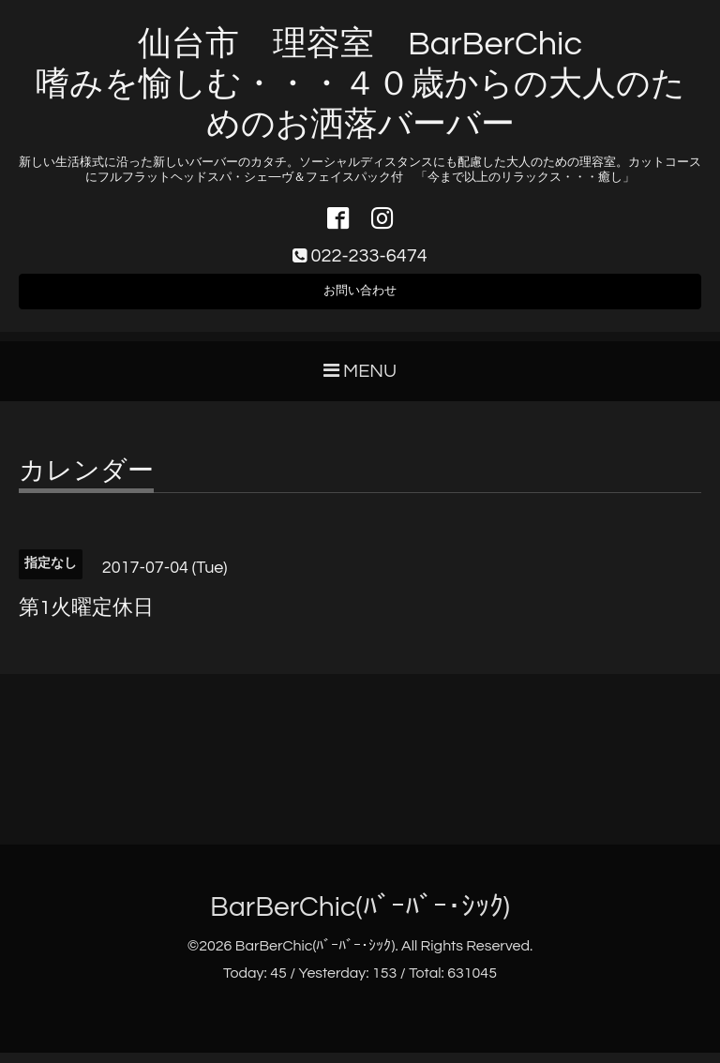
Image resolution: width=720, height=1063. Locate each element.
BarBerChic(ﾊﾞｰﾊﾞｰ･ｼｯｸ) (360, 918)
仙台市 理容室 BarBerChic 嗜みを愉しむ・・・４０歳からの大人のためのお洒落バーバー (360, 84)
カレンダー (86, 483)
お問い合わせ (360, 298)
